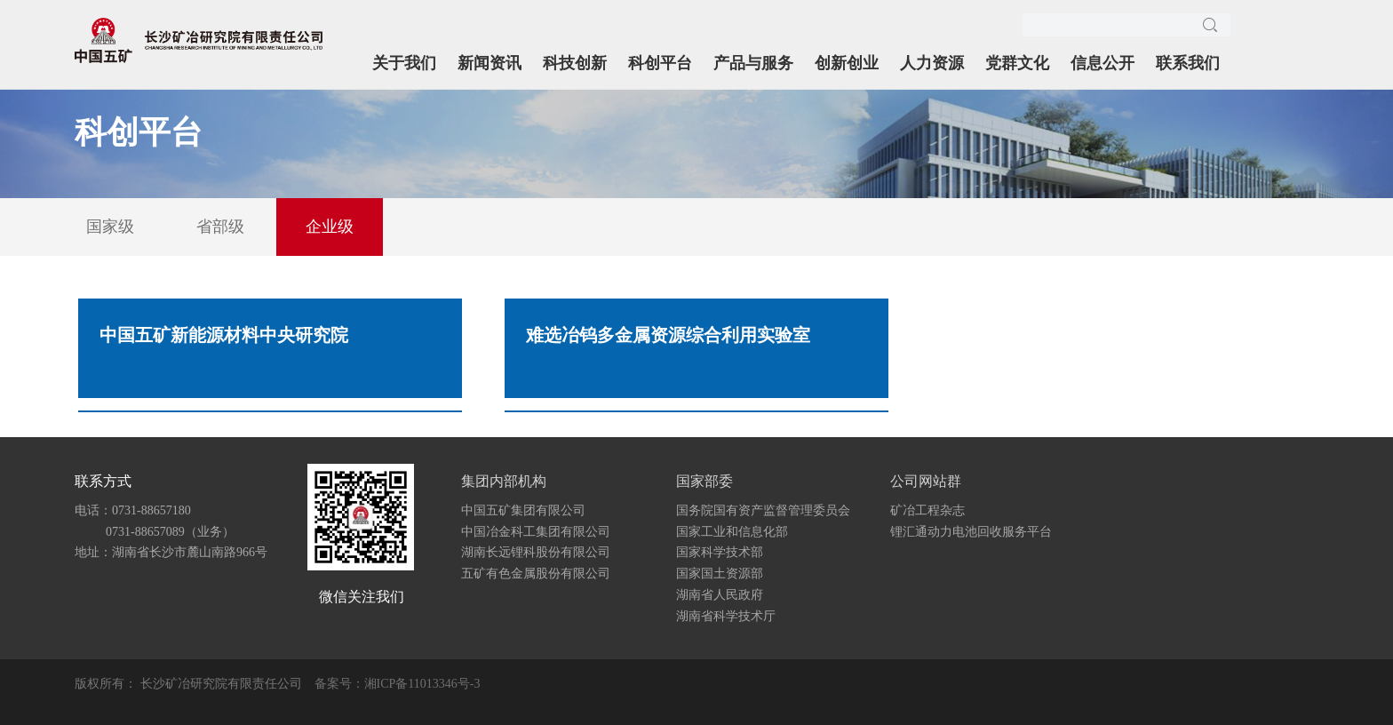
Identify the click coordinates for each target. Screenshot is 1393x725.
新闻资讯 (489, 63)
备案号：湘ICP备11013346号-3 (397, 683)
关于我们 (404, 63)
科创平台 (660, 63)
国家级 (110, 226)
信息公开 (1102, 63)
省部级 (220, 226)
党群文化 (1017, 63)
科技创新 (575, 63)
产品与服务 (753, 63)
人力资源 (932, 63)
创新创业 (847, 63)
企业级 (330, 226)
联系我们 (1188, 63)
